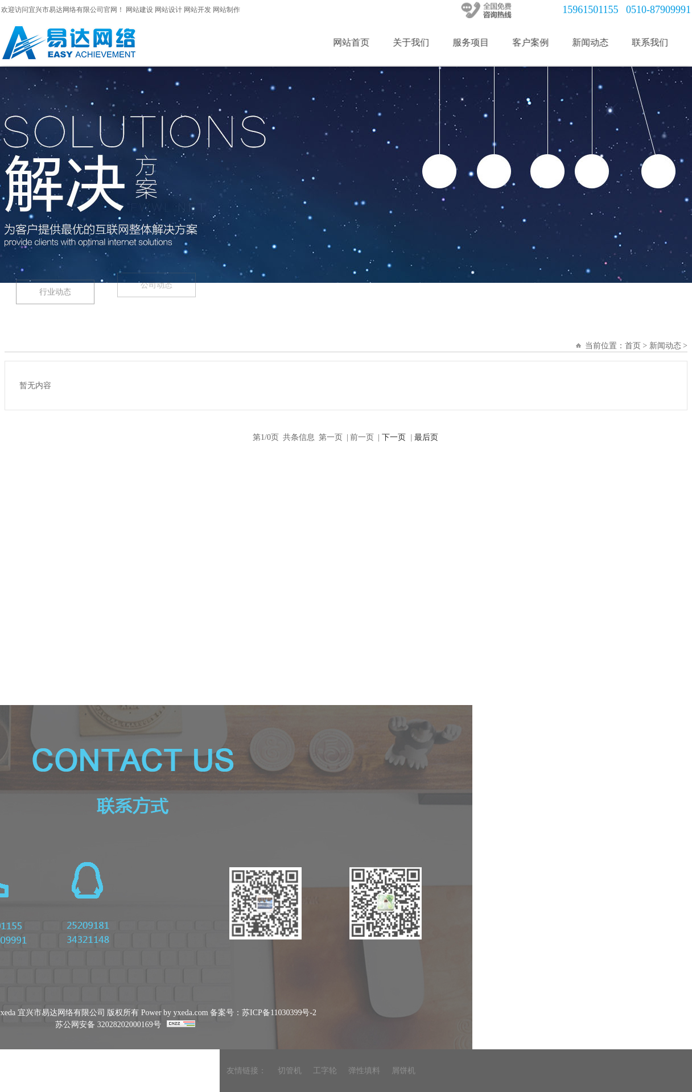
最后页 (426, 437)
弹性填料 (505, 1070)
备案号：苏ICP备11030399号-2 (122, 1012)
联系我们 (661, 42)
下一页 (394, 437)
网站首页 (362, 42)
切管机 (430, 1070)
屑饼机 (544, 1070)
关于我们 (422, 42)
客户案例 (542, 42)
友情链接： (387, 1070)
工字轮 (465, 1070)
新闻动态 (601, 42)
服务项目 (482, 42)
